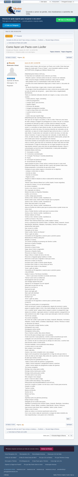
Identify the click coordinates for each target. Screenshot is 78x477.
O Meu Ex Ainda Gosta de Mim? (27, 457)
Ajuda (55, 474)
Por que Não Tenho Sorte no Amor (33, 464)
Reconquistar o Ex (25, 454)
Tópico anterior (55, 51)
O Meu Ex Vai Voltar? (10, 457)
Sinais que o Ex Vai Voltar (55, 454)
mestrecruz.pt (40, 469)
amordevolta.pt (61, 469)
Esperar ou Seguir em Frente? (13, 464)
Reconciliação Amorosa (38, 454)
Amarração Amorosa (50, 464)
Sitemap (7, 474)
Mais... (68, 419)
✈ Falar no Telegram (11, 25)
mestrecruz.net (31, 469)
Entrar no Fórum (46, 449)
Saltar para (46, 435)
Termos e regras (61, 474)
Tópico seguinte (66, 51)
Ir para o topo (10, 424)
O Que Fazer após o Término (40, 461)
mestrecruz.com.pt (51, 469)
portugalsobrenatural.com (11, 471)
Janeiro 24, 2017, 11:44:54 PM (32, 63)
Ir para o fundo (11, 57)
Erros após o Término (11, 461)
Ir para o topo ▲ (70, 474)
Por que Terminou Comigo (62, 457)
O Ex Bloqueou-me (24, 461)
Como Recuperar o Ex (11, 454)
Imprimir (69, 57)
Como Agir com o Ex (56, 461)
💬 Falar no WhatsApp (65, 20)
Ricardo (12, 63)
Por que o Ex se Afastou (45, 457)
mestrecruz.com (21, 469)
